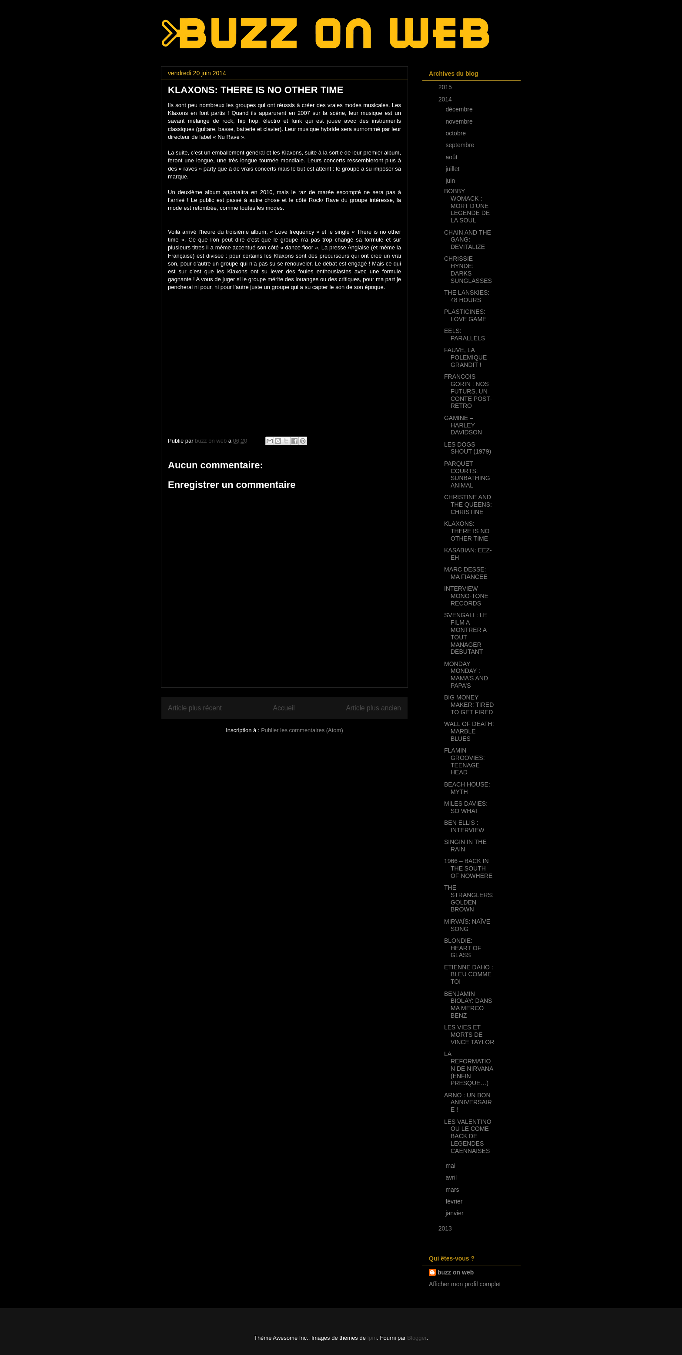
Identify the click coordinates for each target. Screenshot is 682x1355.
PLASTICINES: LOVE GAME (465, 315)
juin (451, 180)
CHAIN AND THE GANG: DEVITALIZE (467, 240)
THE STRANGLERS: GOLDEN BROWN (469, 898)
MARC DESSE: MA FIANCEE (466, 573)
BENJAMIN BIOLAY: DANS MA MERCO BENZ (468, 1004)
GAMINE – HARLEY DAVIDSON (463, 425)
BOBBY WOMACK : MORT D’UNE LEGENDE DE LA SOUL (467, 206)
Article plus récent (195, 708)
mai (451, 1165)
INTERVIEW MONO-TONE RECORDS (466, 596)
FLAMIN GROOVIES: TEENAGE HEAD (464, 761)
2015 (446, 87)
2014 (446, 99)
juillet (453, 168)
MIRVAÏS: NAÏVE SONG (467, 925)
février (454, 1201)
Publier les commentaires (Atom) (302, 730)
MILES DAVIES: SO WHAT (466, 807)
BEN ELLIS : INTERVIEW (464, 826)
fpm (372, 1338)
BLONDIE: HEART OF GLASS (462, 948)
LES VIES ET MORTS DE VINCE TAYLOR (469, 1035)
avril (451, 1177)
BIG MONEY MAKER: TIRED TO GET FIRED (469, 705)
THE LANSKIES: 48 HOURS (466, 296)
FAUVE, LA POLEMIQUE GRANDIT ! (465, 357)
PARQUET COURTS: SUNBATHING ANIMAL (467, 474)
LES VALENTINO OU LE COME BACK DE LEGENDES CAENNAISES (467, 1136)
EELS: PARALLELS (464, 334)
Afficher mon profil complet (465, 1284)
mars (453, 1189)
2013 (446, 1228)
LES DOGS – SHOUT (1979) (467, 448)
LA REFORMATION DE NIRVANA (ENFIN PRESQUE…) (468, 1068)
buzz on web (456, 1272)
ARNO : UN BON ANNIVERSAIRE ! (468, 1102)
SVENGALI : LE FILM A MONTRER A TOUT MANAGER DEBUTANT (465, 633)
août (452, 157)
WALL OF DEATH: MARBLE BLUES (469, 731)
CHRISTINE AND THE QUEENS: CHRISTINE (468, 504)
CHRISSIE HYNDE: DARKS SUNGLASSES (468, 269)
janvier (455, 1213)
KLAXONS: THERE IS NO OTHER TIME (466, 531)
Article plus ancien (373, 708)
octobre (456, 133)
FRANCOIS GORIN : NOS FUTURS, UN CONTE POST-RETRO (468, 391)
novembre (459, 121)
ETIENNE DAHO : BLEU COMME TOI (468, 974)
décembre (459, 109)
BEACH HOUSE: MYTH (467, 788)
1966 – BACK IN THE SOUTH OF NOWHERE (468, 868)
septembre (460, 144)
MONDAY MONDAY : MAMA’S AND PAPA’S (466, 674)
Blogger (416, 1338)
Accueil (284, 708)
